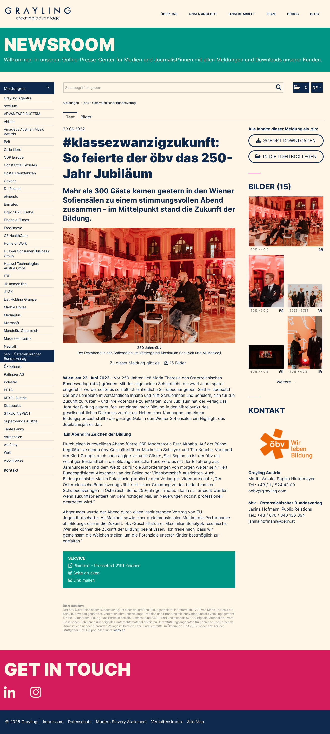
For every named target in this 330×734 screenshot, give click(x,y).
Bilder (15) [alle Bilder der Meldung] (269, 186)
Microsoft (11, 323)
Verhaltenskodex (167, 721)
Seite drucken (86, 572)
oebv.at (119, 630)
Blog (314, 14)
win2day (11, 444)
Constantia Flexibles (20, 165)
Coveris (10, 181)
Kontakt (11, 470)
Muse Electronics (17, 338)
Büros (293, 14)
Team (271, 14)
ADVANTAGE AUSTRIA (22, 113)
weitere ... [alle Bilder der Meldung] (286, 381)
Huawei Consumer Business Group (26, 253)
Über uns (169, 14)
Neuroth (10, 346)
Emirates (11, 204)
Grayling (38, 13)
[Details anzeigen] (321, 249)
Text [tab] (70, 116)
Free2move (13, 227)
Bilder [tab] (86, 116)
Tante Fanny (14, 429)
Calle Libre (12, 149)
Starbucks (12, 405)
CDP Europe (14, 157)
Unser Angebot (203, 14)
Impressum (53, 721)
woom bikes (13, 460)
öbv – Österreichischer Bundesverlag (22, 356)
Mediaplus (12, 315)
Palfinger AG (14, 374)
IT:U (7, 276)
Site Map (195, 721)
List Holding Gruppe (20, 299)
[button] (301, 87)
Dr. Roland (12, 188)
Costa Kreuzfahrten (20, 173)
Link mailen (84, 580)
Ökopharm (12, 366)
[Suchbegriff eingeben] (173, 87)
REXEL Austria (15, 398)
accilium (10, 106)
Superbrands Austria (21, 421)
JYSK (8, 291)
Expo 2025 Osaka (18, 212)
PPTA (8, 390)
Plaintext (81, 565)
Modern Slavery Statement (121, 721)
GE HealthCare (16, 235)
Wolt (7, 452)
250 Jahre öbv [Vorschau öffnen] (149, 347)
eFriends (11, 196)
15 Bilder (178, 362)
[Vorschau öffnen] (149, 285)
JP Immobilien (15, 283)
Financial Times (16, 220)
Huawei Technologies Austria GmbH (21, 265)
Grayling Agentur (17, 98)
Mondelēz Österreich (21, 330)
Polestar (10, 382)
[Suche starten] (279, 86)
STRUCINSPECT (17, 413)
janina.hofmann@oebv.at (271, 521)
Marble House (15, 307)
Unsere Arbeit (241, 14)
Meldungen (27, 88)
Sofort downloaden (286, 140)
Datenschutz (80, 721)
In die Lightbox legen (286, 156)
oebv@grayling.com (267, 490)
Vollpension (13, 437)
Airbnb (9, 121)
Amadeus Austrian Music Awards (24, 131)
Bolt (7, 141)
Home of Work (15, 243)
